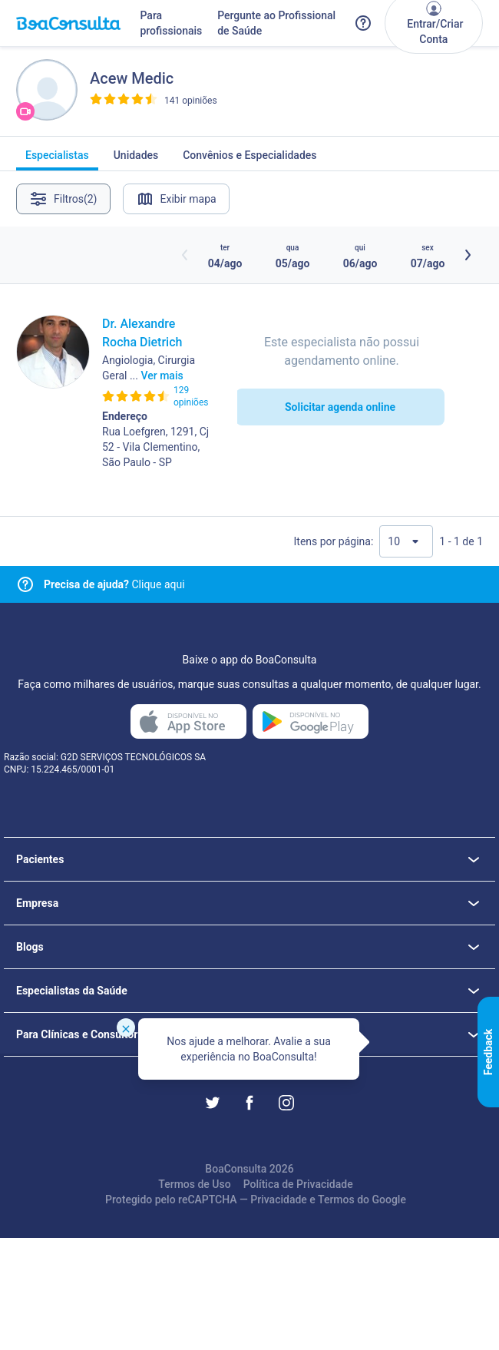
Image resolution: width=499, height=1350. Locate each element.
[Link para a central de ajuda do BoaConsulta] (363, 23)
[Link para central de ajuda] (25, 584)
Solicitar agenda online (340, 407)
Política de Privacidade (298, 1184)
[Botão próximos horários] (467, 255)
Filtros (63, 199)
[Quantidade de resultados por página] (406, 541)
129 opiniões (190, 396)
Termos (336, 1199)
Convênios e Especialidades (249, 159)
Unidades (136, 159)
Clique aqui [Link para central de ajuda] (114, 584)
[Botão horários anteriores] (185, 255)
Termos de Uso (194, 1184)
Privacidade (278, 1199)
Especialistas (57, 159)
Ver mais (161, 375)
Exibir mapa (176, 199)
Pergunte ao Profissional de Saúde (276, 23)
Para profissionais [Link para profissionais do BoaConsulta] (171, 23)
